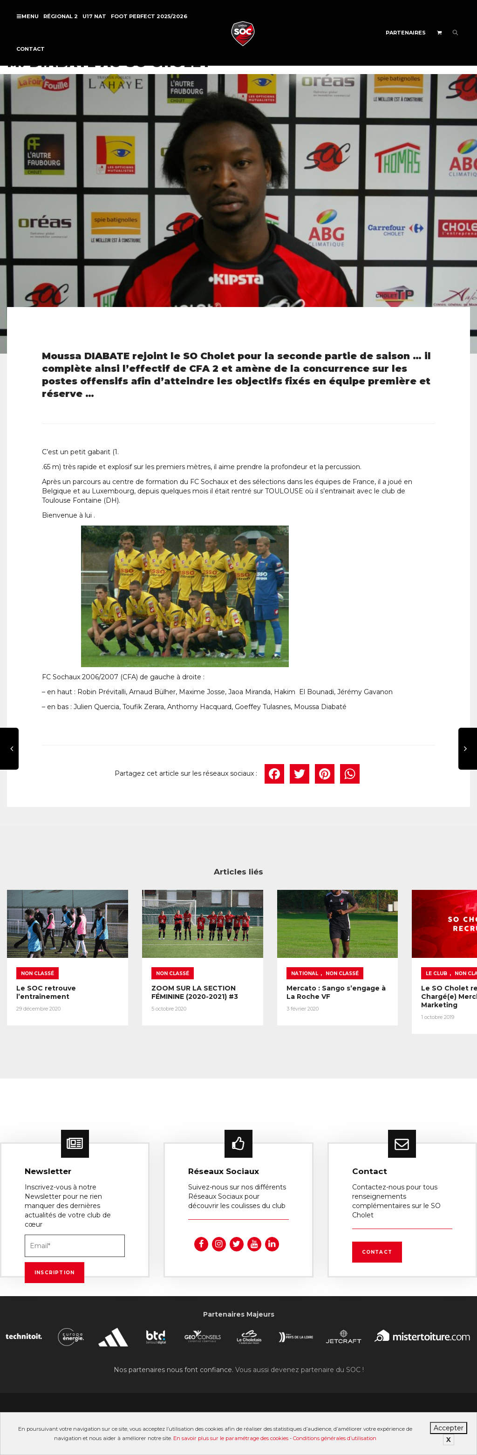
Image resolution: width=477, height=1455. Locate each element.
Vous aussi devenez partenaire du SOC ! (299, 1366)
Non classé (37, 965)
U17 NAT (94, 16)
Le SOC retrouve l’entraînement (46, 983)
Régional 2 (60, 16)
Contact (30, 49)
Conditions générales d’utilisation (334, 1438)
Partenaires (406, 32)
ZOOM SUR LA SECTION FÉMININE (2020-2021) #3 (179, 983)
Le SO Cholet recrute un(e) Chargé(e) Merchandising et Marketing (412, 992)
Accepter (448, 1428)
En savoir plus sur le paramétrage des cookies (230, 1438)
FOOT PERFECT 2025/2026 (149, 16)
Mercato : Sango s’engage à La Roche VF (297, 983)
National (272, 965)
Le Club (389, 965)
